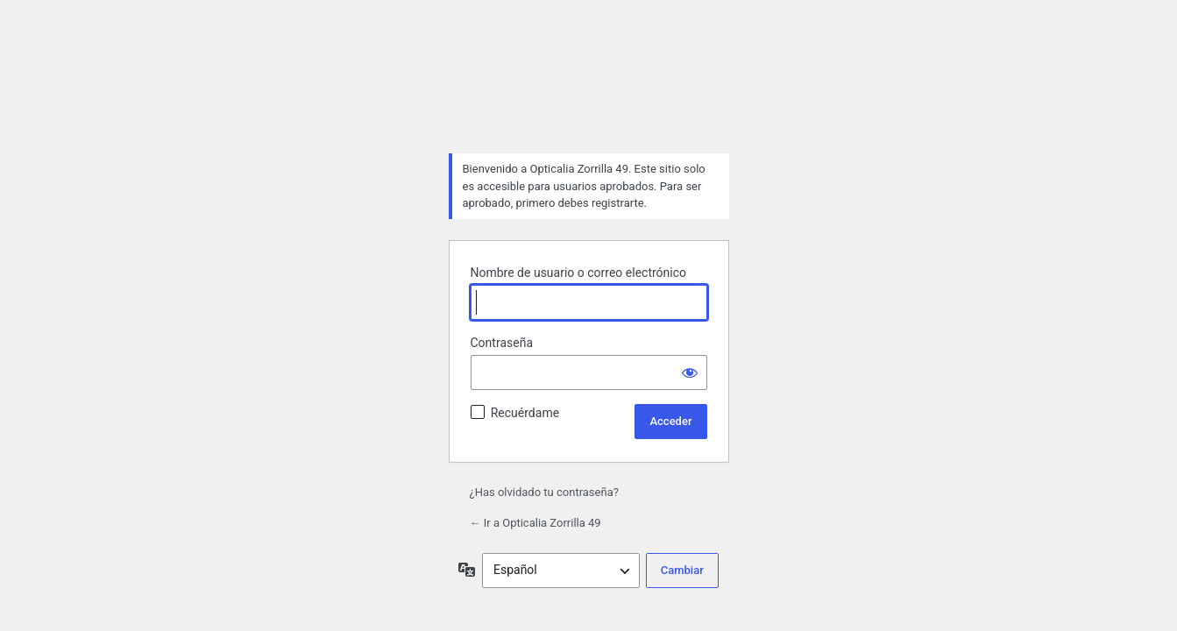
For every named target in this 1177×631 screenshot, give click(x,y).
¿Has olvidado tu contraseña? (544, 492)
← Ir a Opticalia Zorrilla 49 (535, 522)
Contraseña (502, 343)
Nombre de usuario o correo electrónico (579, 273)
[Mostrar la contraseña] (689, 372)
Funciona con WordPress (589, 95)
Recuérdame (525, 413)
